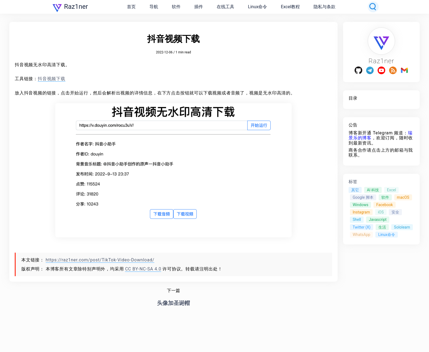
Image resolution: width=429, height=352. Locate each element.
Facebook (384, 205)
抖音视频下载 (51, 78)
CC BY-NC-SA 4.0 (143, 269)
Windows (360, 205)
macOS (403, 197)
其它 (355, 190)
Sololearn (402, 227)
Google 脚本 (363, 197)
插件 (198, 6)
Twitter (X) (361, 227)
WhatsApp (361, 234)
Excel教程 (290, 6)
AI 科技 (373, 190)
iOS (381, 212)
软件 (176, 6)
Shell (357, 219)
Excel (391, 190)
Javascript (378, 219)
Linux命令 (257, 6)
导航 (153, 6)
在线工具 (225, 6)
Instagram (361, 212)
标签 (353, 181)
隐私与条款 (324, 6)
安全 (395, 212)
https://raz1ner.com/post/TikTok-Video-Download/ (100, 259)
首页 (131, 6)
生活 (382, 227)
